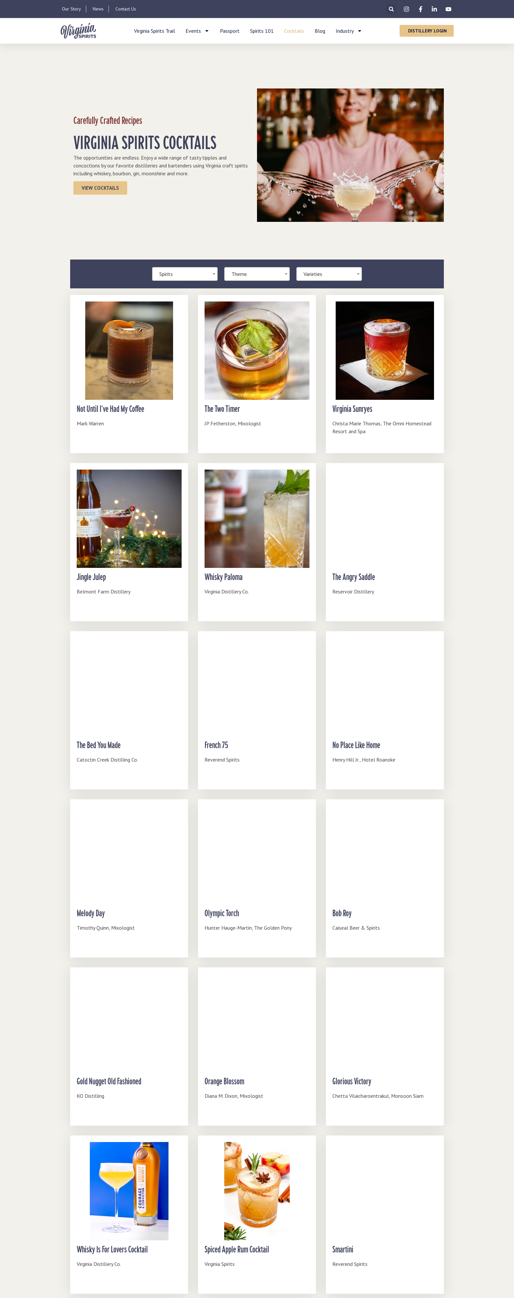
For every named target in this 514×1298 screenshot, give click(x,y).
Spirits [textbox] (166, 274)
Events (197, 31)
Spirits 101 (262, 31)
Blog (320, 31)
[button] (391, 9)
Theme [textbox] (239, 274)
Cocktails (294, 31)
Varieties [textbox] (313, 274)
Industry (349, 31)
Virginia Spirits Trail (154, 31)
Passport (230, 31)
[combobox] (257, 274)
